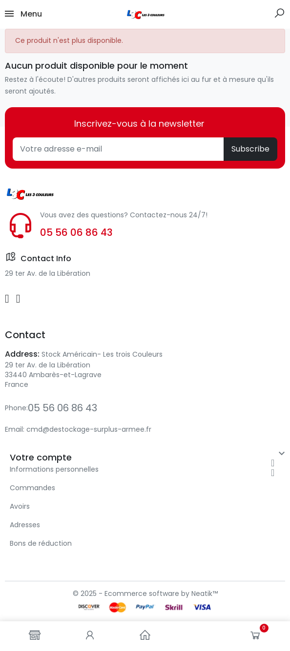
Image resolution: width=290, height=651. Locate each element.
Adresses (25, 525)
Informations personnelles (54, 469)
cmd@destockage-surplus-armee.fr (88, 429)
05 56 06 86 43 (76, 232)
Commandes (32, 488)
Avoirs (20, 506)
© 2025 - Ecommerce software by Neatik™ (145, 593)
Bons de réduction (41, 543)
